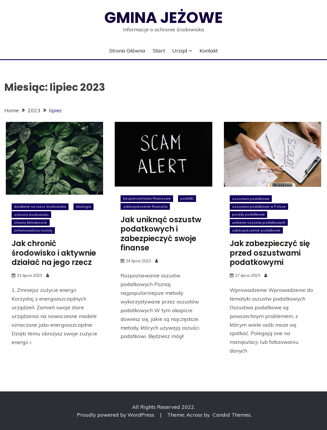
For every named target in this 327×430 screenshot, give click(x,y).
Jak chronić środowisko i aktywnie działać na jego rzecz (54, 253)
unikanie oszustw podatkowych (258, 222)
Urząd (179, 50)
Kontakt (209, 50)
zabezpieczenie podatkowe (256, 230)
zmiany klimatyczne (30, 222)
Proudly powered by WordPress (116, 414)
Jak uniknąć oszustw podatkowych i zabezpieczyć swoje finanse (161, 233)
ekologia (83, 206)
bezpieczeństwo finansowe (147, 198)
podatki (186, 198)
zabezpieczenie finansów (145, 206)
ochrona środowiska (31, 214)
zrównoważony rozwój (33, 230)
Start (159, 50)
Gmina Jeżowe (163, 17)
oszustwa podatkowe (250, 198)
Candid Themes (232, 414)
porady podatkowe (248, 214)
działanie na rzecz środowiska (40, 206)
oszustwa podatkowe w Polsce (259, 206)
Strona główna (127, 50)
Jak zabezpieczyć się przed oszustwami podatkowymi (270, 253)
